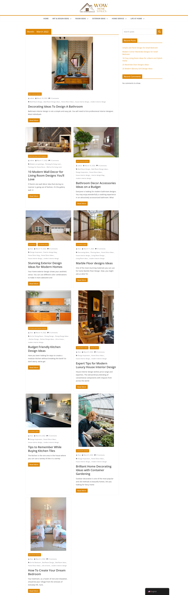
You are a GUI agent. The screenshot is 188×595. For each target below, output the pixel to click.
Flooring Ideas (81, 244)
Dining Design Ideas (61, 336)
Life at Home (136, 18)
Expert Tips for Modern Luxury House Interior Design (96, 365)
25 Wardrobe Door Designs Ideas (135, 64)
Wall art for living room (54, 167)
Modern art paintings (37, 164)
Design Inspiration (82, 172)
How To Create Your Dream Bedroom (47, 572)
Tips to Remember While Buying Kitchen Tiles (45, 449)
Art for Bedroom (35, 562)
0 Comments (53, 98)
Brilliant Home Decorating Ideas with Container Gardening (93, 470)
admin (32, 98)
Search (159, 31)
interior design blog (97, 175)
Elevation (32, 244)
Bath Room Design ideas (52, 102)
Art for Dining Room (36, 336)
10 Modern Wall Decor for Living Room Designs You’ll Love (46, 175)
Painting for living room (53, 164)
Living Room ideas (82, 258)
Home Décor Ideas (67, 102)
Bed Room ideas (60, 562)
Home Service (118, 18)
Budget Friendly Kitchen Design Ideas (44, 349)
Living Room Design (97, 255)
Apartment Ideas (82, 348)
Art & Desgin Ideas (60, 18)
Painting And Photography (38, 156)
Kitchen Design (34, 339)
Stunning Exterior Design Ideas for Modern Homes (45, 265)
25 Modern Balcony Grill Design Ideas (137, 68)
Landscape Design (82, 451)
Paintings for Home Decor (36, 167)
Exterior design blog (50, 252)
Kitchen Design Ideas (47, 339)
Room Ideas (80, 18)
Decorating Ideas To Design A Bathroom (55, 106)
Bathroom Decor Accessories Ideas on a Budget (96, 185)
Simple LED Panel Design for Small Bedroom (140, 48)
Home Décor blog (34, 255)
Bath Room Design (35, 94)
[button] (70, 18)
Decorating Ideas (83, 252)
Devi (31, 249)
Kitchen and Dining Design (37, 328)
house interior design (82, 102)
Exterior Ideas (98, 18)
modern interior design (98, 102)
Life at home (59, 339)
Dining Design (49, 336)
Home (46, 18)
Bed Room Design (34, 555)
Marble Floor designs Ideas (94, 263)
